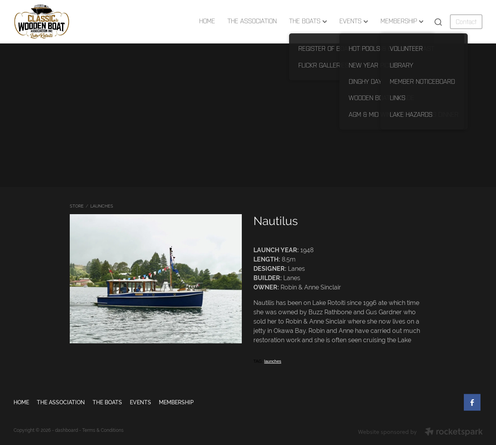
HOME (207, 20)
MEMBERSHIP (402, 20)
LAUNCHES (101, 206)
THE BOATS (308, 20)
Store (77, 206)
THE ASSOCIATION (252, 20)
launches (272, 361)
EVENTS (353, 20)
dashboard (66, 430)
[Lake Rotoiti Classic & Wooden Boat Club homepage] (60, 21)
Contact (466, 21)
